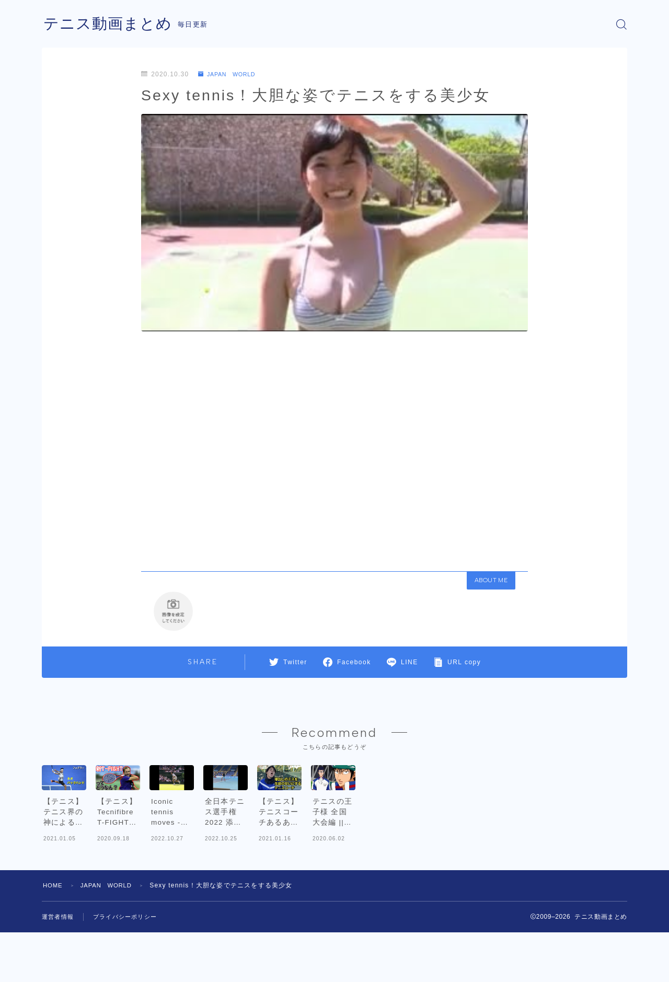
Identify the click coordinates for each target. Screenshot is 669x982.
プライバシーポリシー (130, 966)
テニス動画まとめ (109, 24)
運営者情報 (59, 966)
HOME (53, 935)
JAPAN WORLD (230, 74)
